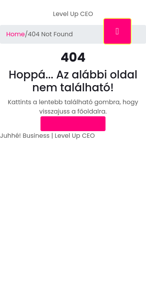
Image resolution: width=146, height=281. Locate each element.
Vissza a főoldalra (73, 123)
